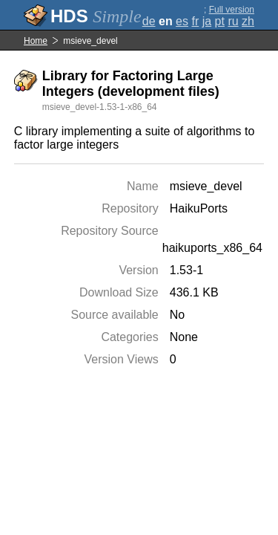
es (182, 21)
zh (248, 21)
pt (220, 21)
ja (206, 21)
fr (195, 21)
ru (233, 21)
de (149, 21)
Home (35, 41)
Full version (231, 9)
